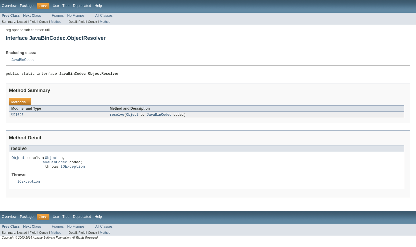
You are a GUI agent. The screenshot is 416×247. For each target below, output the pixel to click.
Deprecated (82, 6)
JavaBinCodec (23, 60)
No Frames (76, 16)
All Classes (104, 16)
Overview (9, 6)
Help (98, 6)
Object (17, 115)
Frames (58, 16)
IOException (72, 170)
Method (56, 21)
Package (27, 6)
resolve (117, 115)
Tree (66, 6)
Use (56, 6)
